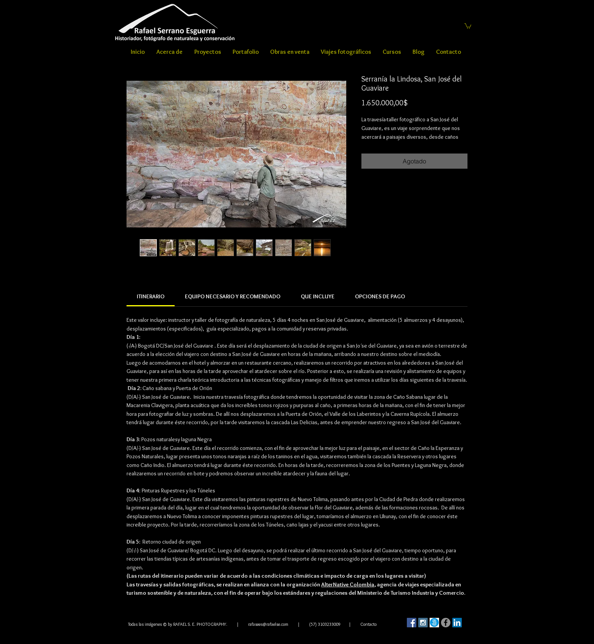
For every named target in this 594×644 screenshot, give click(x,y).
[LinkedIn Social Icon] (457, 622)
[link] (150, 296)
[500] (434, 622)
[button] (467, 25)
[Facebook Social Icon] (411, 622)
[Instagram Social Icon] (423, 622)
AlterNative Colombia (347, 584)
